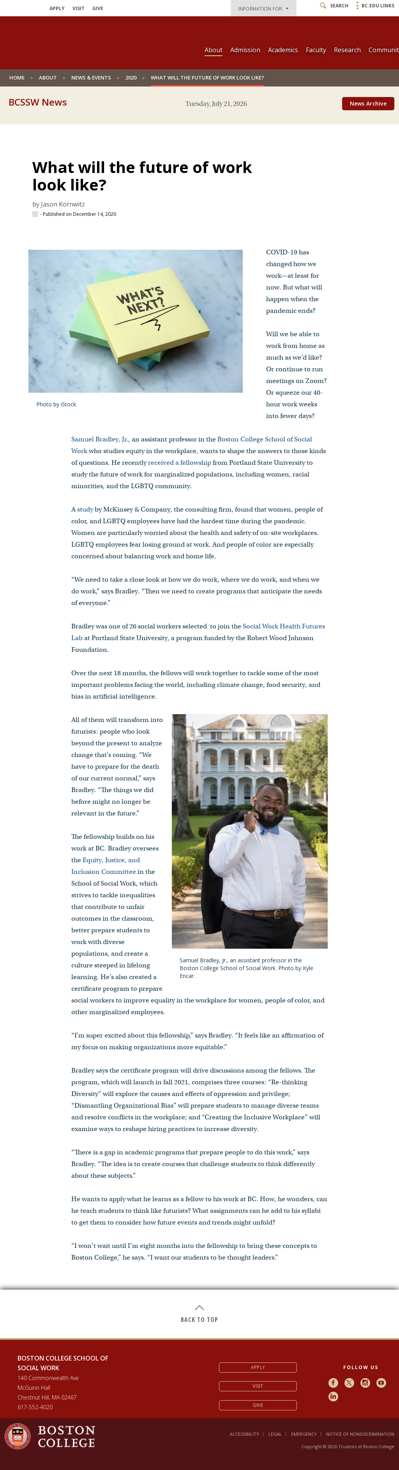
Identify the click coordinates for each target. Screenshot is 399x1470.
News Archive (368, 103)
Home (17, 77)
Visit (78, 8)
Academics (283, 50)
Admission (245, 50)
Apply (57, 8)
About (213, 50)
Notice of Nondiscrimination (360, 1434)
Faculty (316, 50)
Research (347, 50)
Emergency (304, 1434)
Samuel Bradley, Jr (98, 439)
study (85, 509)
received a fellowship (179, 463)
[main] (199, 725)
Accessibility (244, 1434)
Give (97, 8)
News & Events (91, 77)
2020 (130, 77)
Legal (275, 1434)
